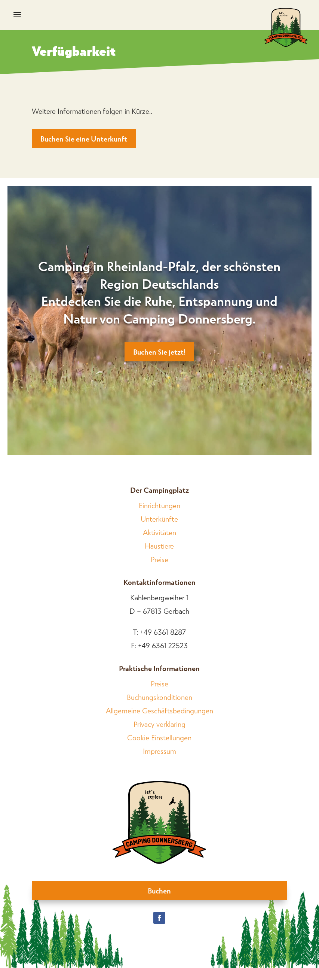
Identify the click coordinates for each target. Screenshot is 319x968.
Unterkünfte (159, 518)
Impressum (159, 750)
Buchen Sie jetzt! (159, 351)
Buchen (159, 890)
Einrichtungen (159, 505)
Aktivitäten (159, 532)
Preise (159, 559)
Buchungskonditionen (159, 696)
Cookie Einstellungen (159, 737)
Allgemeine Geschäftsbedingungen (159, 710)
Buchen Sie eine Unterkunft (83, 138)
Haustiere (159, 545)
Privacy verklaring (159, 723)
